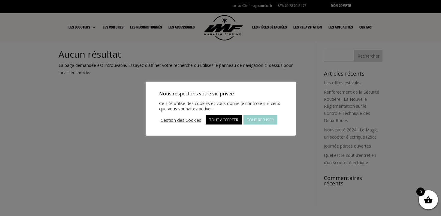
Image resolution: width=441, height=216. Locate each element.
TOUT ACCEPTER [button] (223, 119)
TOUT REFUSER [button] (260, 119)
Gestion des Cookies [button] (181, 120)
